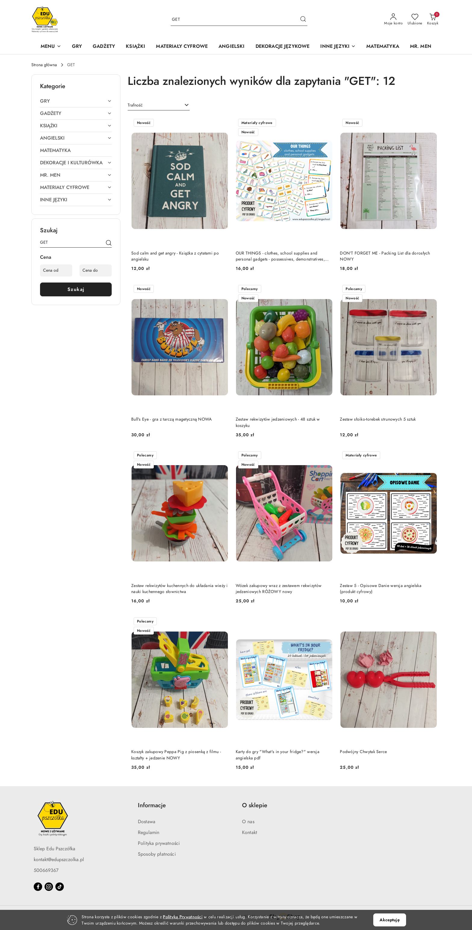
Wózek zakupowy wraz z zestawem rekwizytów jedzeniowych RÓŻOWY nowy (278, 589)
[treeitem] (76, 101)
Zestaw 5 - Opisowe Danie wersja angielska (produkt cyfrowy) (380, 589)
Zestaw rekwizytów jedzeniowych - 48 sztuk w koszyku (278, 422)
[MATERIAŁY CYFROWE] (182, 46)
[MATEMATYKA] (383, 46)
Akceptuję (389, 920)
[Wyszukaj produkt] (239, 20)
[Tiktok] (59, 886)
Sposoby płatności (157, 854)
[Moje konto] (393, 19)
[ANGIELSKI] (231, 46)
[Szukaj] (109, 243)
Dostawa (146, 821)
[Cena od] (56, 270)
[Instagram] (49, 886)
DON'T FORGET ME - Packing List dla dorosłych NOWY (385, 256)
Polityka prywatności (159, 843)
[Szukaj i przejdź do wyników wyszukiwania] (303, 19)
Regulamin (148, 832)
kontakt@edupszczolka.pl (59, 859)
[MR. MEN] (421, 46)
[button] (51, 46)
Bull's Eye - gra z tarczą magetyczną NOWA (171, 419)
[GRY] (77, 46)
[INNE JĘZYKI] (338, 46)
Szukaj (76, 289)
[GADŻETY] (103, 46)
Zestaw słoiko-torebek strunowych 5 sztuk (378, 419)
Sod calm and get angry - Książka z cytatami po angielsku (175, 256)
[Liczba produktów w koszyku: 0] (433, 19)
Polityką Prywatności (183, 917)
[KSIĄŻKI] (135, 46)
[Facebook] (38, 886)
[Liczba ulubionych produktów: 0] (415, 19)
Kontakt (249, 832)
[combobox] (159, 105)
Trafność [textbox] (135, 105)
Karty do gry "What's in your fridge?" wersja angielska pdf (277, 755)
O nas (248, 821)
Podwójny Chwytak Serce (363, 752)
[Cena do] (95, 270)
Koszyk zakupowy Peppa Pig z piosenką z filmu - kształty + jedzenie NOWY (176, 755)
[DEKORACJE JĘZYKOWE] (282, 46)
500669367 (46, 870)
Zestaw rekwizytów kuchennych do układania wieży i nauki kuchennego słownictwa (179, 589)
